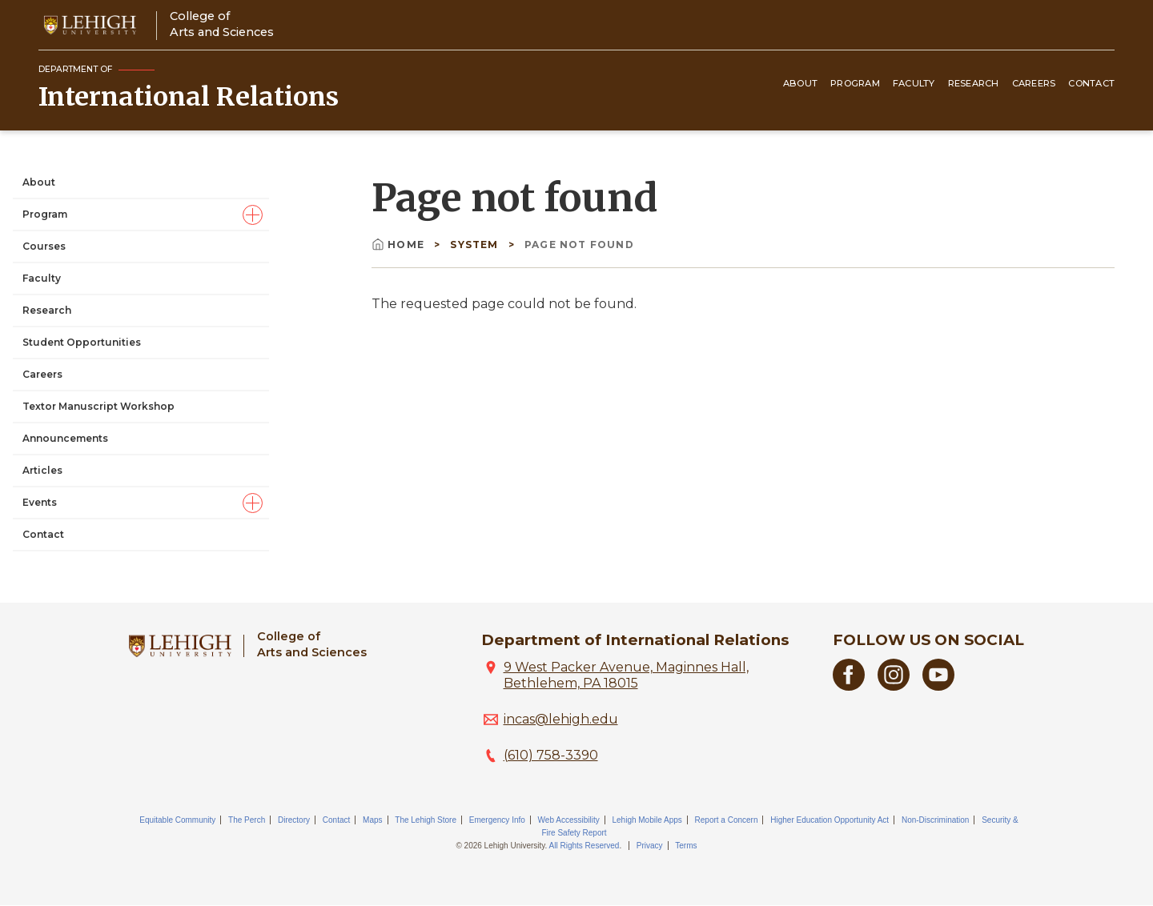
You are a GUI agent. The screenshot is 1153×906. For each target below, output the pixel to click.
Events (39, 502)
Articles (42, 470)
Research (973, 83)
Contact (1091, 83)
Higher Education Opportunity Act (829, 820)
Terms (686, 845)
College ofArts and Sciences (222, 23)
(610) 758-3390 (551, 755)
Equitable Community (177, 820)
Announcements (65, 438)
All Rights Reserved (584, 845)
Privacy (650, 845)
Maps (372, 820)
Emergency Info (497, 820)
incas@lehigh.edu (561, 719)
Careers (1034, 83)
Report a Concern (726, 820)
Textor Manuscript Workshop (98, 406)
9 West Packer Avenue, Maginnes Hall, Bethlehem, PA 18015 (626, 675)
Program (855, 83)
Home (400, 245)
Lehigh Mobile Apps (646, 820)
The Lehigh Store (425, 820)
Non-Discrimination (935, 820)
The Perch (246, 820)
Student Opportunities (81, 342)
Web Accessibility (569, 820)
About (800, 83)
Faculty (914, 83)
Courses (44, 246)
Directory (294, 820)
